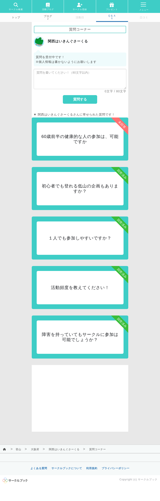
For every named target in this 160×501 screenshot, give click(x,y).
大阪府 (35, 449)
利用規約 (91, 468)
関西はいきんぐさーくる (64, 449)
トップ (16, 17)
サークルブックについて (66, 468)
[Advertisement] (80, 395)
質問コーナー (97, 449)
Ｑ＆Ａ (112, 15)
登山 (18, 449)
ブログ (48, 16)
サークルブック (147, 479)
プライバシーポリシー (116, 468)
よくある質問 (38, 468)
